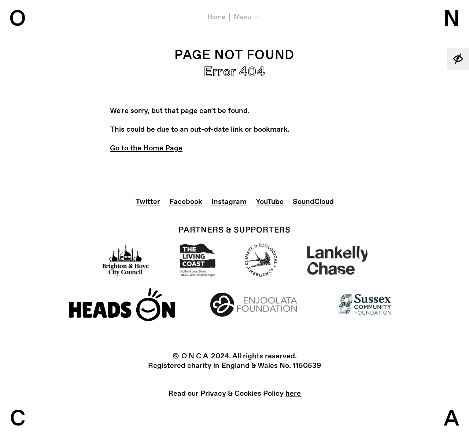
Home (216, 17)
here (293, 393)
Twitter (148, 201)
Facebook (185, 201)
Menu (242, 17)
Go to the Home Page (146, 148)
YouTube (270, 201)
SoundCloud (313, 201)
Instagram (229, 201)
